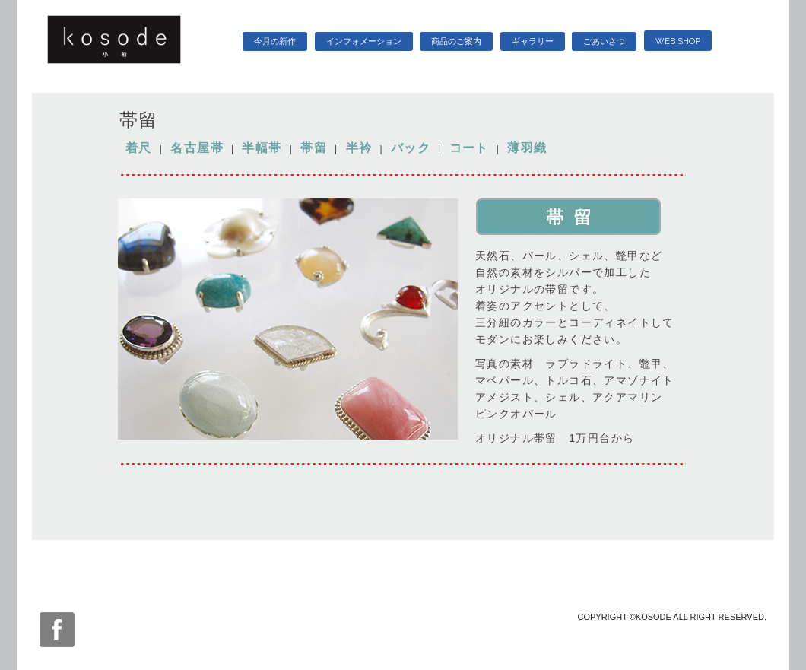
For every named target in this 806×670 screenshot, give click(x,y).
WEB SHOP (677, 41)
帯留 (313, 147)
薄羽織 (527, 147)
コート (469, 147)
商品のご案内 (456, 41)
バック (410, 147)
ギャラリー (533, 41)
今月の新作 (275, 41)
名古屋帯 (197, 147)
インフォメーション (363, 41)
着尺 (138, 147)
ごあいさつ (604, 41)
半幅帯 (261, 147)
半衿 (359, 147)
